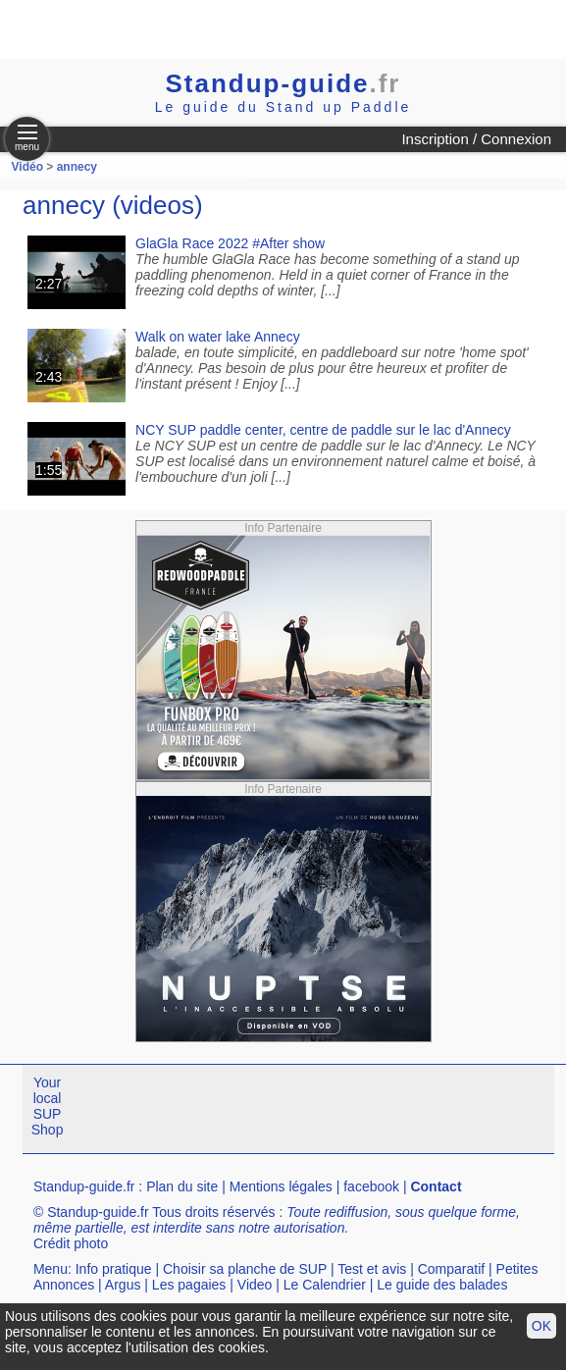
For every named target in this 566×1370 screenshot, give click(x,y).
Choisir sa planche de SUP (245, 1269)
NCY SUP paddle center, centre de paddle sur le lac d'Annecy (323, 430)
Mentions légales (281, 1186)
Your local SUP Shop (47, 1106)
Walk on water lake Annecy (217, 336)
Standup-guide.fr (84, 1186)
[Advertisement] (229, 29)
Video (255, 1284)
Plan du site (182, 1186)
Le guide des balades (442, 1284)
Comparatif (451, 1269)
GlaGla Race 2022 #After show (230, 243)
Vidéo (27, 167)
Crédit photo (70, 1243)
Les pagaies (189, 1284)
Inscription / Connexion (476, 139)
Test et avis (371, 1269)
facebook (371, 1186)
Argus (123, 1284)
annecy (77, 167)
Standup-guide (283, 83)
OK (541, 1326)
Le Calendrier (324, 1284)
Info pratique (114, 1269)
